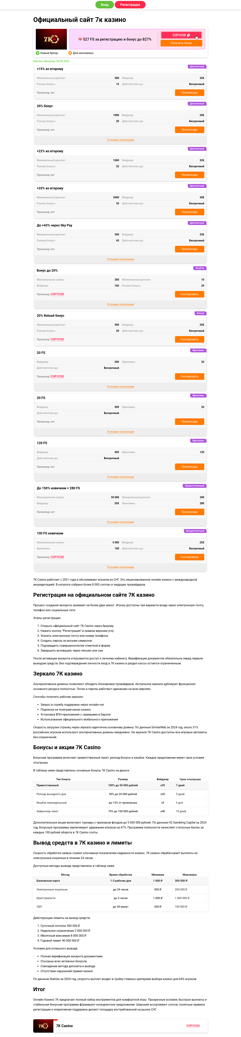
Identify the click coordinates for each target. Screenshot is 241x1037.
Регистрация (130, 5)
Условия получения (120, 140)
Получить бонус (181, 43)
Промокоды (189, 92)
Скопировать (190, 294)
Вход (104, 5)
